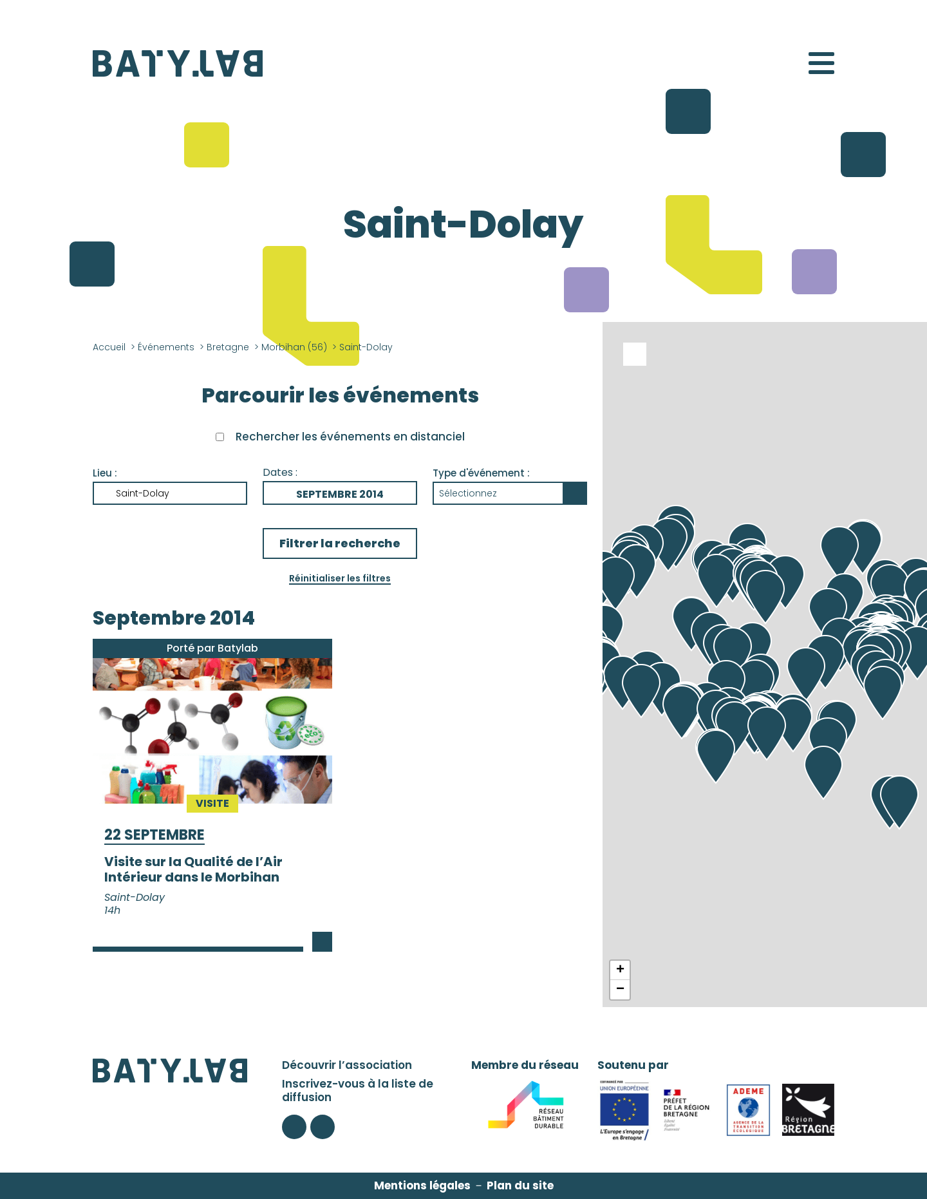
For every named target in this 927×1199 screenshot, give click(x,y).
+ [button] (620, 970)
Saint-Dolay (142, 493)
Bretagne (228, 347)
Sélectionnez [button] (468, 493)
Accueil (109, 347)
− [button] (620, 989)
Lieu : (105, 473)
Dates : (280, 472)
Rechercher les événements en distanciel (350, 437)
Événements (166, 347)
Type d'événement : (481, 473)
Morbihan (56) (294, 347)
